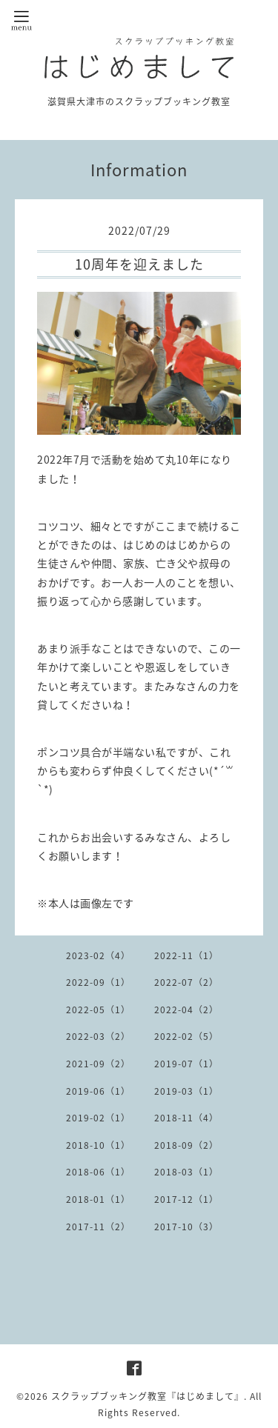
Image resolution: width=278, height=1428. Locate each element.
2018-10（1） (98, 1145)
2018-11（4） (186, 1117)
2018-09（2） (186, 1145)
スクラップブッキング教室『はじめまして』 (147, 1396)
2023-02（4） (98, 955)
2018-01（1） (98, 1199)
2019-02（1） (98, 1117)
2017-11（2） (98, 1226)
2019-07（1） (186, 1063)
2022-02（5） (186, 1036)
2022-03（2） (98, 1036)
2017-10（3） (186, 1226)
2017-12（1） (186, 1199)
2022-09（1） (98, 982)
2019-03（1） (186, 1091)
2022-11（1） (186, 955)
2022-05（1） (98, 1009)
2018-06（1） (98, 1171)
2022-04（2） (186, 1009)
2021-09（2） (98, 1063)
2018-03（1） (186, 1171)
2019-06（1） (98, 1091)
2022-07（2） (186, 982)
